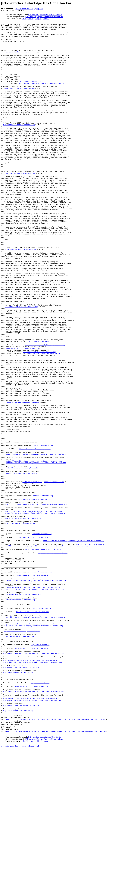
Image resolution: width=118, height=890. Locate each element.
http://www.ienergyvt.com (30, 93)
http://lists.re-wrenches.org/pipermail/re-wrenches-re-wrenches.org (36, 551)
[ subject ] (38, 19)
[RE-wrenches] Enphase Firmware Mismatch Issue (44, 17)
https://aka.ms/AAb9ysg (39, 405)
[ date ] (24, 19)
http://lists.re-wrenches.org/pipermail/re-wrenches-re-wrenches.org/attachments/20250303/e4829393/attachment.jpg (56, 873)
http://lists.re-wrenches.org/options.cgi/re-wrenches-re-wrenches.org (36, 540)
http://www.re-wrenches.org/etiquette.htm (24, 557)
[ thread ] (30, 19)
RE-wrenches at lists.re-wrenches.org (35, 534)
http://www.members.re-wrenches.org (21, 563)
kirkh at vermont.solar (32, 574)
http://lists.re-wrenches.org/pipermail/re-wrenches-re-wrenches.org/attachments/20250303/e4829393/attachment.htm (56, 859)
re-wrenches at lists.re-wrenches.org (17, 58)
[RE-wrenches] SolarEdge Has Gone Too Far (45, 15)
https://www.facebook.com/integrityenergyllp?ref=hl (41, 95)
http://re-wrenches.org (44, 530)
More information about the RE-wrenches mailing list (21, 888)
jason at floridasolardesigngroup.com (29, 9)
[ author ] (46, 19)
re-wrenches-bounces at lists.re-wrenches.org (45, 409)
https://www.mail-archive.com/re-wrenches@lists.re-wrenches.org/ (34, 549)
